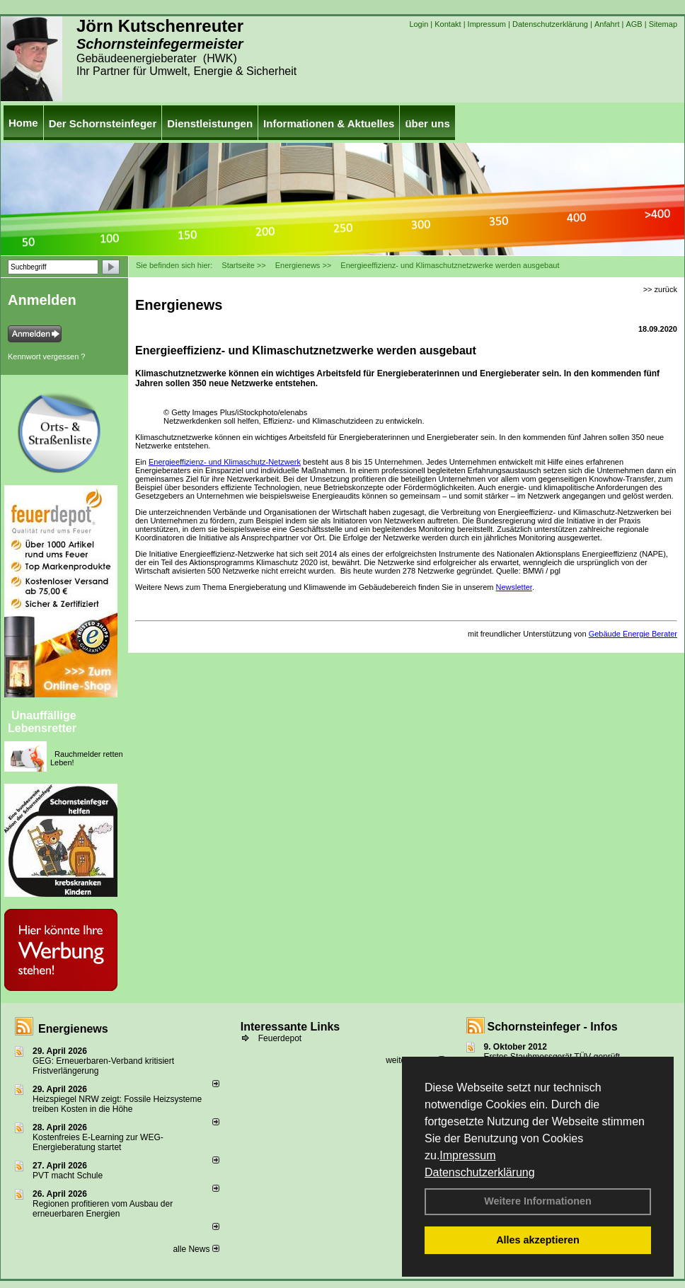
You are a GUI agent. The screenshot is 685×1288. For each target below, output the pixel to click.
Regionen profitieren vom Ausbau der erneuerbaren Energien (103, 1209)
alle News (196, 1249)
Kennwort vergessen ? (46, 356)
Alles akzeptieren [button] (538, 1240)
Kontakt (447, 24)
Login (418, 24)
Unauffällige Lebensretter (42, 721)
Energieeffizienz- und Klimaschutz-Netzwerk (225, 462)
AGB (634, 24)
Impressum (467, 1155)
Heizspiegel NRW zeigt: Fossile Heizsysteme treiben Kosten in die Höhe (117, 1104)
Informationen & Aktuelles (328, 123)
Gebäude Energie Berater (633, 634)
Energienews (73, 1029)
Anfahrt (606, 24)
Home (23, 123)
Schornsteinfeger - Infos (553, 1027)
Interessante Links (290, 1027)
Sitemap (663, 24)
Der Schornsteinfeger (103, 123)
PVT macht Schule (68, 1175)
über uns (427, 123)
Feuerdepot (279, 1038)
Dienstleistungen (210, 123)
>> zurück (660, 289)
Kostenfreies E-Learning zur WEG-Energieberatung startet (98, 1142)
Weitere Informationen (538, 1201)
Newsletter (514, 587)
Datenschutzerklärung (480, 1172)
